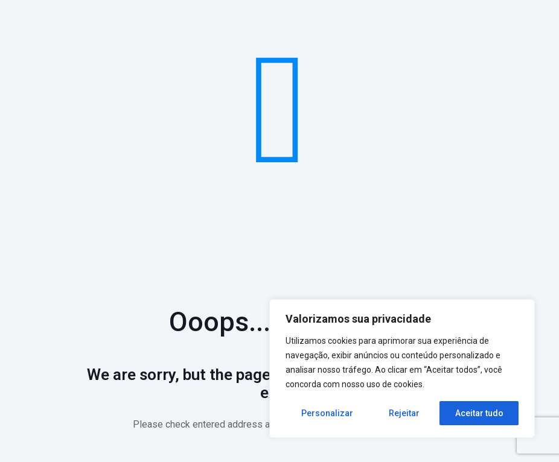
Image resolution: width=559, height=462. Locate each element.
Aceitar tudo (479, 413)
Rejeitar (404, 413)
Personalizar (327, 413)
